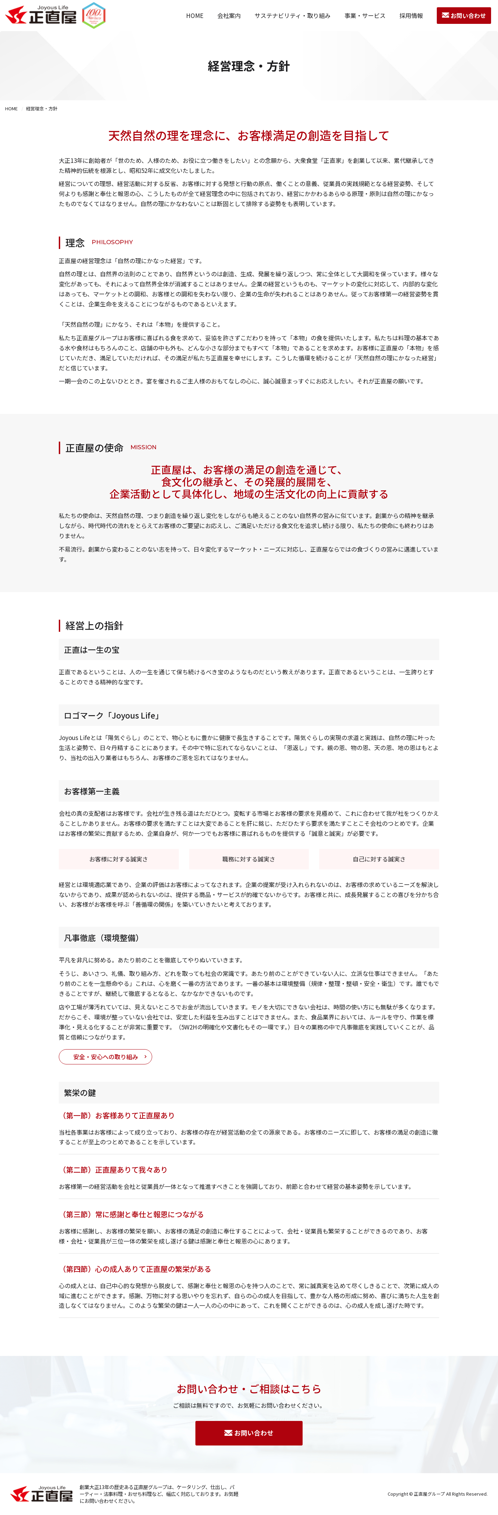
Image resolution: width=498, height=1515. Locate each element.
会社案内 (229, 15)
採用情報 (411, 15)
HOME (194, 15)
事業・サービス (365, 15)
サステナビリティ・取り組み (293, 15)
